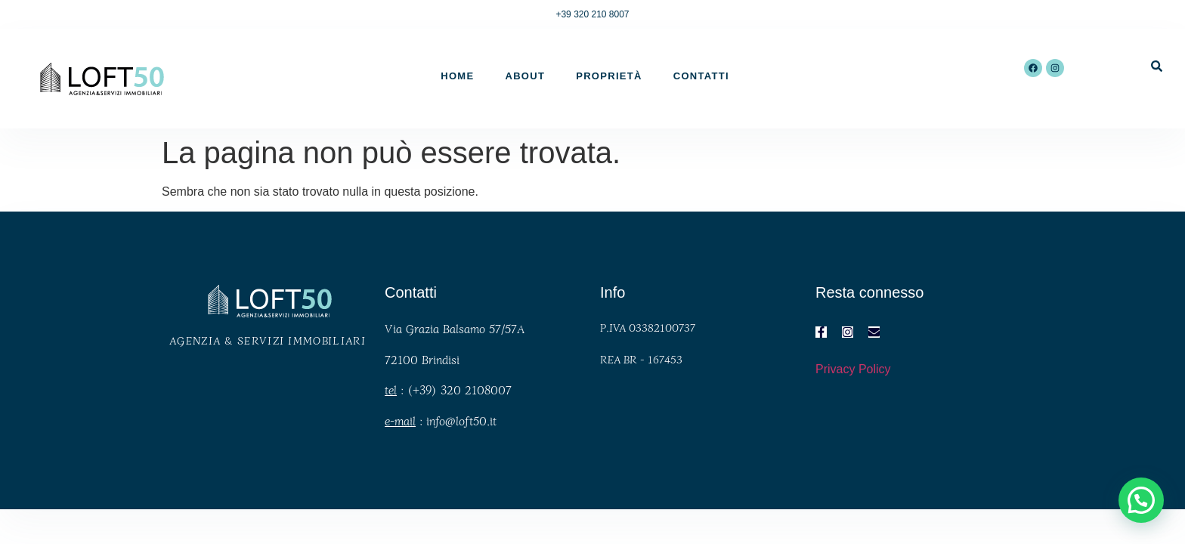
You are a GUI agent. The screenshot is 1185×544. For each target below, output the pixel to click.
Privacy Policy (853, 369)
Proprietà (609, 76)
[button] (1141, 500)
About (525, 76)
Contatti (701, 76)
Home (457, 76)
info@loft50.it (461, 420)
